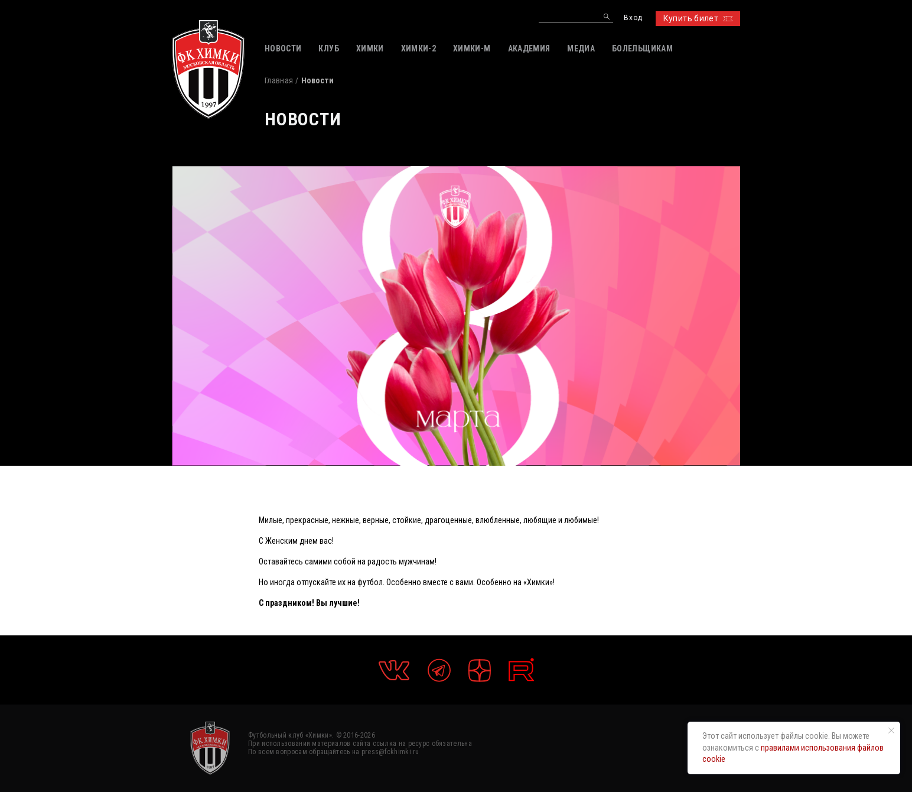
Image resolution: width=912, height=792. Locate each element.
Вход (633, 18)
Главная (279, 80)
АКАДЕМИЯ (529, 48)
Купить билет (697, 18)
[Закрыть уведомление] (891, 730)
